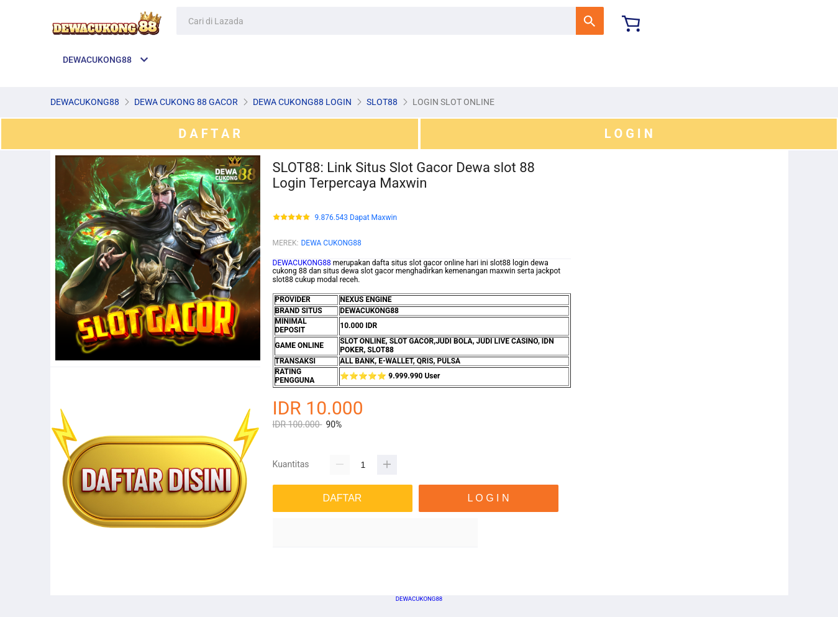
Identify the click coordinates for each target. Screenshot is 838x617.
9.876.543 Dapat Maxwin (356, 218)
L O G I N (628, 133)
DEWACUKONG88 (302, 262)
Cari (590, 21)
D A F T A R (209, 133)
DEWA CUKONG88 (331, 243)
